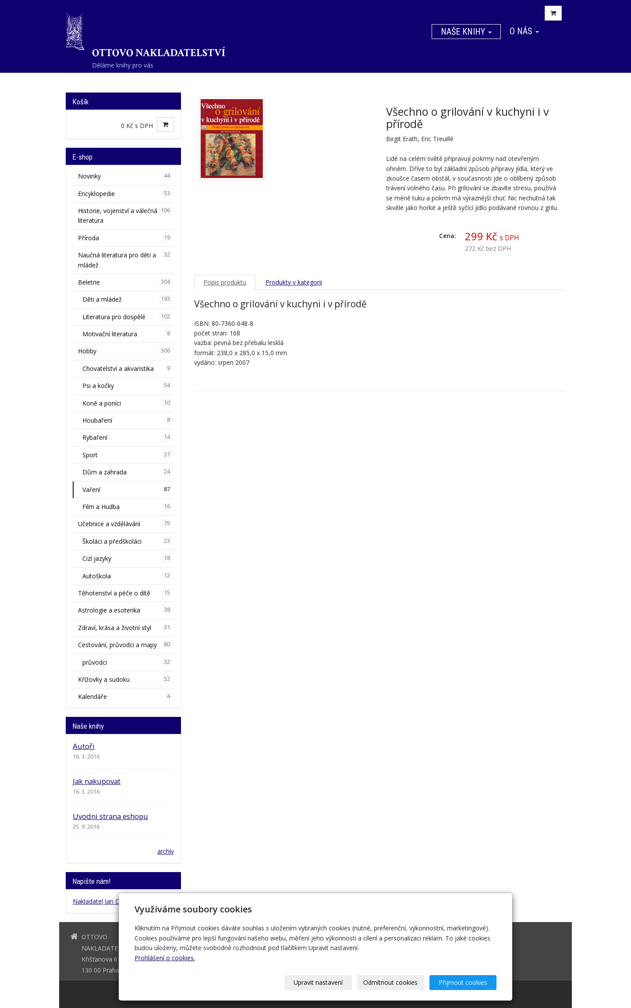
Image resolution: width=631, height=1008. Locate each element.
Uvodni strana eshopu (110, 816)
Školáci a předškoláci (127, 541)
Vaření (127, 489)
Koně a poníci (127, 403)
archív (165, 851)
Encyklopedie (125, 193)
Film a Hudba (127, 506)
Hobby (125, 350)
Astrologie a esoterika (125, 610)
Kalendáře (125, 696)
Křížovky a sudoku (125, 679)
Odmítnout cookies (391, 982)
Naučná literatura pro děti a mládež (125, 259)
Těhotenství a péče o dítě (125, 592)
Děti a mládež (127, 299)
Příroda (125, 237)
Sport (127, 454)
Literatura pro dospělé (127, 316)
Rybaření (127, 437)
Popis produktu (224, 282)
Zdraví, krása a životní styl (125, 627)
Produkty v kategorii (294, 282)
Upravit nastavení (318, 982)
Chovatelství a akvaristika (127, 368)
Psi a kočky (127, 385)
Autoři (84, 746)
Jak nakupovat (97, 781)
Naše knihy (466, 31)
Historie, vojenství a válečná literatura (125, 215)
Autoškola (127, 575)
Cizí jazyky (127, 558)
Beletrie (125, 282)
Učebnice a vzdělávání (125, 523)
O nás (524, 31)
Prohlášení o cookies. (165, 958)
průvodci (127, 662)
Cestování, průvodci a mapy (125, 644)
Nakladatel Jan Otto (100, 901)
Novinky (125, 175)
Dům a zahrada (127, 471)
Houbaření (127, 420)
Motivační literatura (127, 333)
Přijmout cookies (463, 982)
